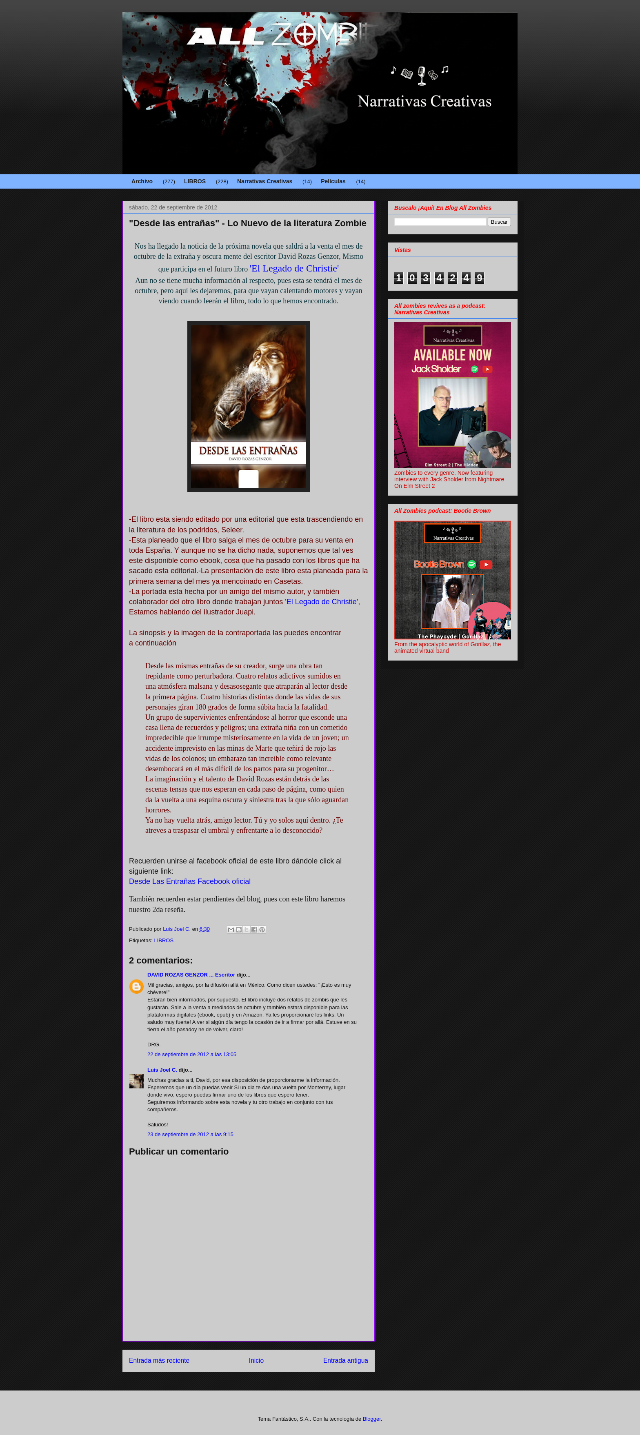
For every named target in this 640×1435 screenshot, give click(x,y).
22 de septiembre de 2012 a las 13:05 (191, 1054)
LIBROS (195, 181)
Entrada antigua (345, 1360)
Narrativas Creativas (264, 181)
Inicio (256, 1360)
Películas (333, 181)
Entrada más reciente (159, 1360)
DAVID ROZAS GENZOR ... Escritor (191, 975)
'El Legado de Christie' (294, 268)
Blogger (372, 1419)
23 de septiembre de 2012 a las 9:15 (190, 1134)
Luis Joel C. (162, 1070)
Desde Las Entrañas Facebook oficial (191, 881)
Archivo (142, 181)
